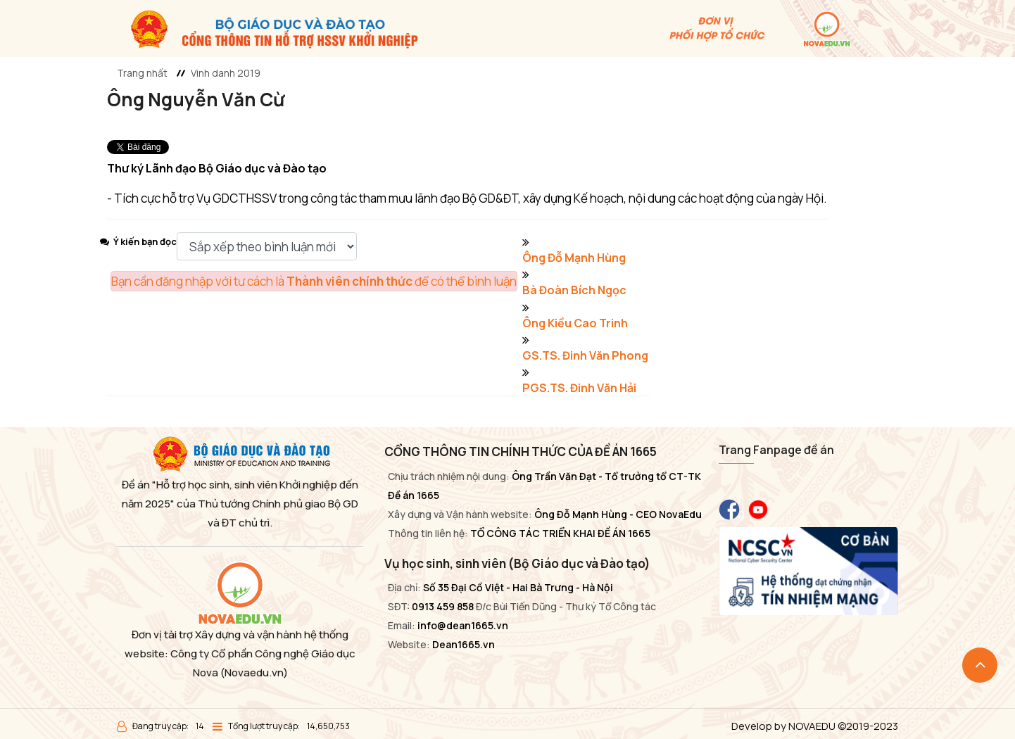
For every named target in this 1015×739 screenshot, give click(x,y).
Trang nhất (142, 73)
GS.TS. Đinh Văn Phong (585, 355)
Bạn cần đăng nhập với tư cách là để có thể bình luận (314, 281)
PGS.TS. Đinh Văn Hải (579, 388)
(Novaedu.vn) (254, 672)
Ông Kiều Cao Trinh (575, 323)
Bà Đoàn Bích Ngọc (574, 290)
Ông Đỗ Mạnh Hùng (574, 257)
